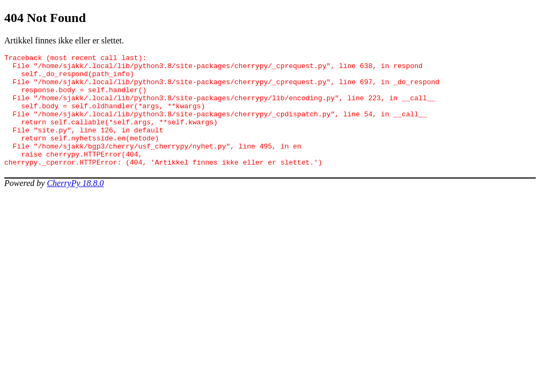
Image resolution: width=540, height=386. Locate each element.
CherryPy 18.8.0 (75, 205)
